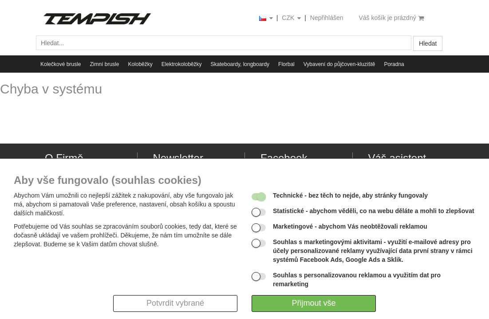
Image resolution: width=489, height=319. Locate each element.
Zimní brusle (104, 64)
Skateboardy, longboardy (240, 64)
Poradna (394, 64)
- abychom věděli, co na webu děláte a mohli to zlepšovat (373, 210)
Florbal (286, 64)
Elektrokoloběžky (182, 64)
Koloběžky (140, 64)
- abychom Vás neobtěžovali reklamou (350, 226)
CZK (292, 18)
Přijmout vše (313, 303)
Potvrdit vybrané (175, 303)
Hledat (428, 43)
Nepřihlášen (326, 17)
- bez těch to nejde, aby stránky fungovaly (350, 195)
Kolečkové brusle (60, 64)
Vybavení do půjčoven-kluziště (339, 64)
